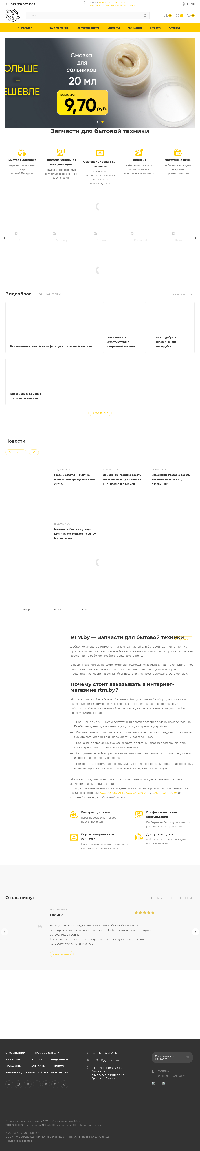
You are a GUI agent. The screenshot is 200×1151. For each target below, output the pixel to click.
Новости (61, 1065)
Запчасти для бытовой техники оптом (36, 1072)
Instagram (18, 1084)
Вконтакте (9, 1084)
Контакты (37, 1065)
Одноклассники (46, 1084)
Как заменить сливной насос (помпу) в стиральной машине (51, 346)
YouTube (37, 1084)
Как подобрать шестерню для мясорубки (166, 342)
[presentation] (4, 237)
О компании (15, 1052)
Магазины (13, 1065)
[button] (98, 122)
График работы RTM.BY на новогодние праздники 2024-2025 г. (74, 479)
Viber (55, 1084)
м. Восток (105, 2)
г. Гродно (120, 5)
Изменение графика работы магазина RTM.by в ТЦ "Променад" (171, 479)
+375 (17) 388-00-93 (164, 792)
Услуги (37, 1059)
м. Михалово (119, 2)
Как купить (14, 1059)
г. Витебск (108, 5)
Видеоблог (60, 1059)
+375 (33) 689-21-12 (138, 792)
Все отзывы (187, 898)
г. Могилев (94, 5)
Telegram (28, 1084)
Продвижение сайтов (18, 1140)
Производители (46, 1052)
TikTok (64, 1084)
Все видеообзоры (183, 294)
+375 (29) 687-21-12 (112, 792)
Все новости (16, 452)
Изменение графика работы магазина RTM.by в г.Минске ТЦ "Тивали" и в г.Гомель (122, 479)
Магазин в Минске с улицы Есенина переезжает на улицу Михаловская (75, 534)
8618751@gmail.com (105, 1060)
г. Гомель (132, 5)
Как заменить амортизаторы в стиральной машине (121, 342)
